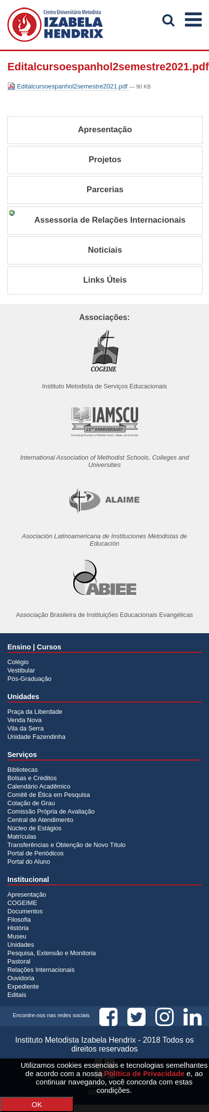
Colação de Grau (31, 803)
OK (36, 1104)
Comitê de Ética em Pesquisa (48, 794)
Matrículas (21, 836)
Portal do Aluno (28, 861)
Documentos (25, 911)
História (18, 928)
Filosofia (19, 919)
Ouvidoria (20, 978)
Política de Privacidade (144, 1073)
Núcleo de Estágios (34, 828)
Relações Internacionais (41, 969)
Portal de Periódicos (35, 853)
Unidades (20, 944)
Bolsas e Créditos (32, 778)
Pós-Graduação (29, 678)
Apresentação (26, 894)
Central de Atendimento (40, 819)
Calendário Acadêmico (38, 786)
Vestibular (21, 670)
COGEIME (22, 903)
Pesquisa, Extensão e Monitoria (51, 953)
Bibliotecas (22, 769)
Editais (16, 994)
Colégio (18, 662)
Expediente (23, 986)
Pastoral (18, 961)
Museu (16, 936)
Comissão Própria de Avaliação (51, 811)
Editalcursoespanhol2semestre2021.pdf (68, 86)
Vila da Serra (25, 728)
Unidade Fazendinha (36, 736)
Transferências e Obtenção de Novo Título (66, 845)
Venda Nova (24, 720)
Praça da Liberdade (34, 711)
